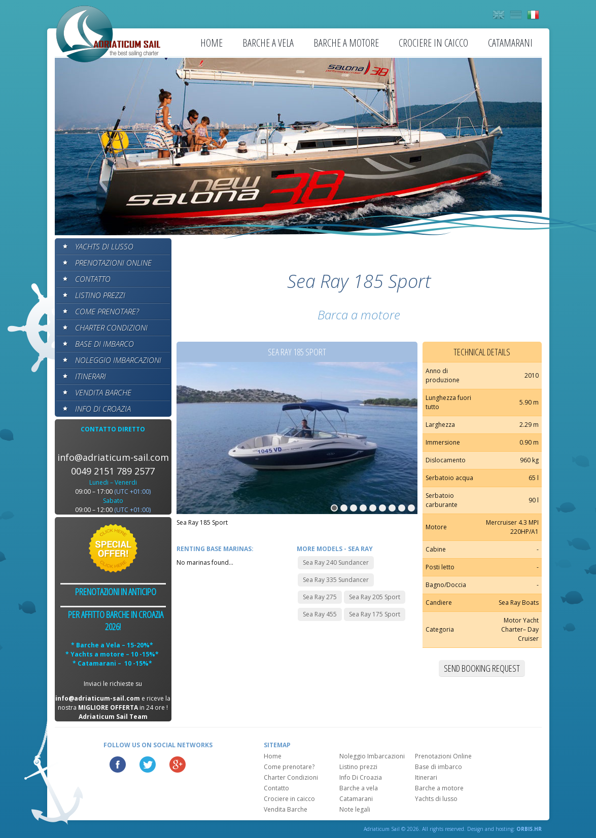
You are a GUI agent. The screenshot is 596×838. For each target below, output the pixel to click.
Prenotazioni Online (113, 263)
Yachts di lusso (104, 246)
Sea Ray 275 (320, 597)
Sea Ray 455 (320, 614)
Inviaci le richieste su (113, 683)
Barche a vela (268, 43)
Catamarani (510, 43)
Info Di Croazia (103, 409)
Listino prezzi (100, 295)
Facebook (118, 764)
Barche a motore (346, 43)
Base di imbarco (104, 344)
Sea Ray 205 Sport (374, 597)
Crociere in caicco (433, 43)
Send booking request (482, 668)
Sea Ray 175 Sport (374, 614)
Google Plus (177, 764)
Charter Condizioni (111, 327)
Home (211, 43)
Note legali (354, 809)
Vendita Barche (103, 392)
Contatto (93, 279)
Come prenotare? (107, 311)
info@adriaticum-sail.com (113, 457)
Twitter (147, 764)
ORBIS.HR (529, 828)
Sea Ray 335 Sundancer (336, 579)
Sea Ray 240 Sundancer (336, 562)
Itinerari (90, 376)
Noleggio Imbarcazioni (118, 360)
